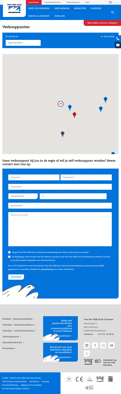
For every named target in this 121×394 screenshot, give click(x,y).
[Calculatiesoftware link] (19, 343)
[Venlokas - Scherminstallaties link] (19, 325)
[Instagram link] (103, 345)
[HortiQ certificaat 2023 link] (110, 379)
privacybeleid (47, 269)
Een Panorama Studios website (16, 389)
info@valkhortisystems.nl (95, 331)
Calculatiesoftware (52, 2)
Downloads (34, 2)
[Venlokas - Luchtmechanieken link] (19, 331)
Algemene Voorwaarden (31, 385)
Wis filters (109, 37)
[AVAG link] (89, 379)
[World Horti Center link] (89, 387)
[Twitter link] (87, 354)
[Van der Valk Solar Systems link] (100, 379)
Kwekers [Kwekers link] (96, 9)
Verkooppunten (73, 2)
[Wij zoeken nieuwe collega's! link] (102, 23)
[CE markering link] (79, 379)
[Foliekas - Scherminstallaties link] (19, 319)
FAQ (87, 2)
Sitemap (45, 381)
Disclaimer (34, 381)
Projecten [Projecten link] (80, 9)
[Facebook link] (95, 345)
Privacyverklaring (10, 385)
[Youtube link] (112, 345)
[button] (70, 108)
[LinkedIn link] (87, 345)
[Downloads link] (19, 349)
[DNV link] (69, 379)
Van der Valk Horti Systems (14, 8)
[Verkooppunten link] (19, 337)
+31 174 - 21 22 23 (106, 334)
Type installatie (15, 43)
